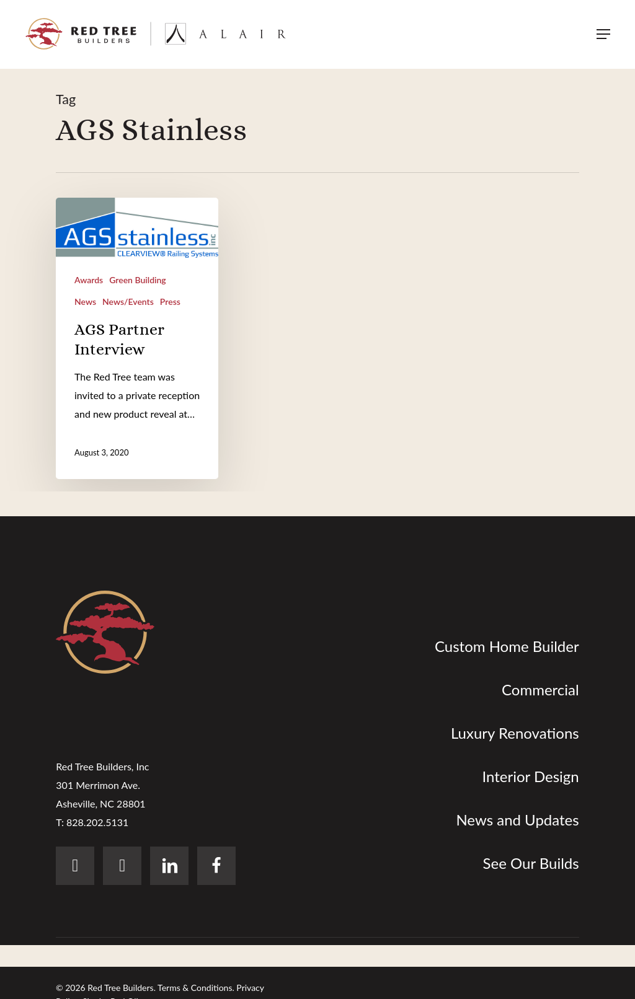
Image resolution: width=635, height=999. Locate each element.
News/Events (128, 301)
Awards (88, 280)
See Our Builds (531, 863)
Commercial (540, 689)
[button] (603, 35)
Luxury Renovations (515, 733)
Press (170, 301)
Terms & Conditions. (196, 987)
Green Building (137, 280)
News (85, 301)
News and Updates (517, 820)
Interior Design (530, 776)
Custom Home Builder (507, 646)
